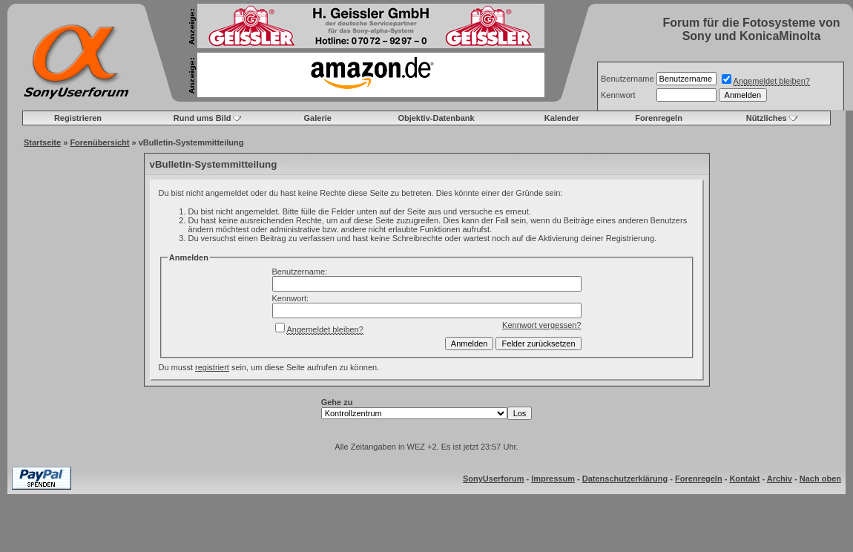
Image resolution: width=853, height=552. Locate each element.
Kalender (561, 118)
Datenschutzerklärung (625, 478)
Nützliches (766, 118)
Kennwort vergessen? (541, 325)
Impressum (553, 478)
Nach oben (820, 478)
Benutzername (627, 78)
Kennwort (618, 95)
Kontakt (744, 478)
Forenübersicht (99, 142)
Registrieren (78, 118)
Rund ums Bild (202, 118)
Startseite (42, 142)
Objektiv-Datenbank (436, 118)
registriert (212, 367)
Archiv (779, 478)
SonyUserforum (493, 478)
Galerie (318, 118)
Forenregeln (658, 118)
